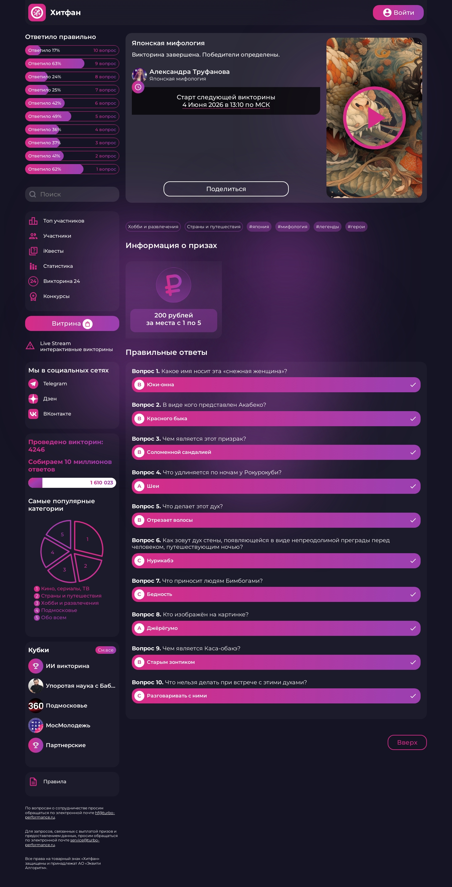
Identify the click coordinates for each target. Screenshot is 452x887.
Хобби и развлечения (153, 226)
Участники (49, 236)
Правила (47, 782)
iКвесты (46, 251)
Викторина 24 (54, 281)
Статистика (50, 266)
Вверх (407, 742)
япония (260, 226)
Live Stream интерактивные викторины (69, 346)
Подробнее (72, 384)
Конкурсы (49, 296)
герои (358, 226)
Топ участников (56, 221)
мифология (294, 226)
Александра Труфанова (189, 71)
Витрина (72, 324)
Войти (404, 12)
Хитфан (65, 12)
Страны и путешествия (213, 226)
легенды (329, 226)
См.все (106, 650)
